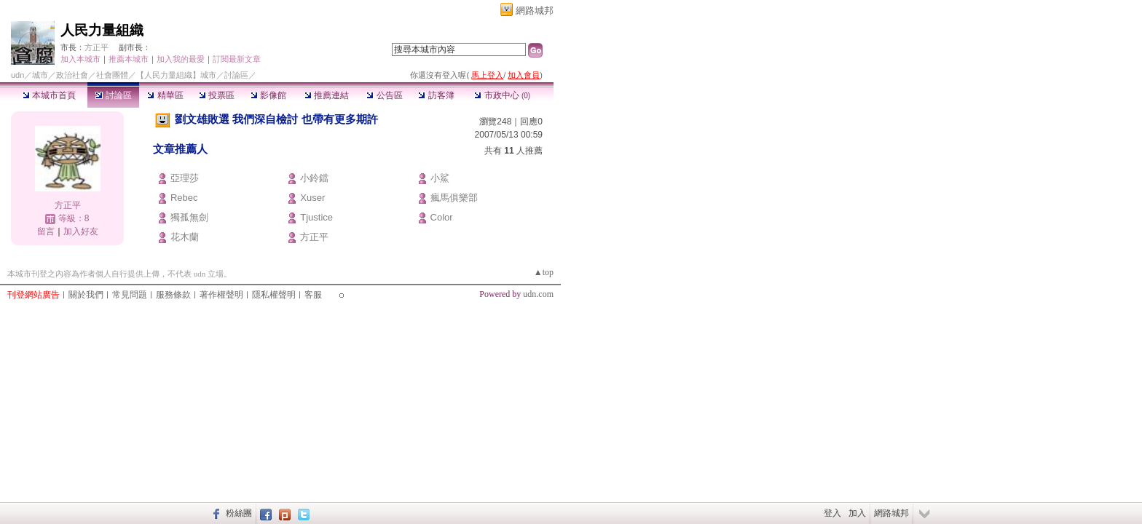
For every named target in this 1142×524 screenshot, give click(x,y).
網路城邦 (535, 10)
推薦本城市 (129, 59)
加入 (857, 513)
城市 (40, 75)
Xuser (312, 197)
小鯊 (439, 177)
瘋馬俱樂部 (454, 197)
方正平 (96, 47)
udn (17, 75)
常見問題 (129, 295)
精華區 (165, 95)
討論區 (113, 95)
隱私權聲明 (274, 295)
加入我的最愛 (181, 59)
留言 (46, 231)
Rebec (184, 197)
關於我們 (85, 295)
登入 (832, 513)
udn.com (538, 294)
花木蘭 (184, 236)
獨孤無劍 (189, 217)
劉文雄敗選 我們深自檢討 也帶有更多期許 (276, 119)
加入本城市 (80, 59)
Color (441, 217)
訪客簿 (436, 95)
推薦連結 (326, 95)
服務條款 (173, 295)
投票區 (217, 95)
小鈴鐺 (314, 177)
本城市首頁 (49, 95)
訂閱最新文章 (237, 59)
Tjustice (316, 217)
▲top (544, 272)
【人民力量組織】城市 (176, 75)
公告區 (384, 95)
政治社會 (72, 75)
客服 (313, 295)
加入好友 (80, 231)
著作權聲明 (221, 295)
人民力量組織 (101, 30)
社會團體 (112, 75)
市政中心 (502, 95)
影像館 (268, 95)
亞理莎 (184, 177)
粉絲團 (239, 513)
